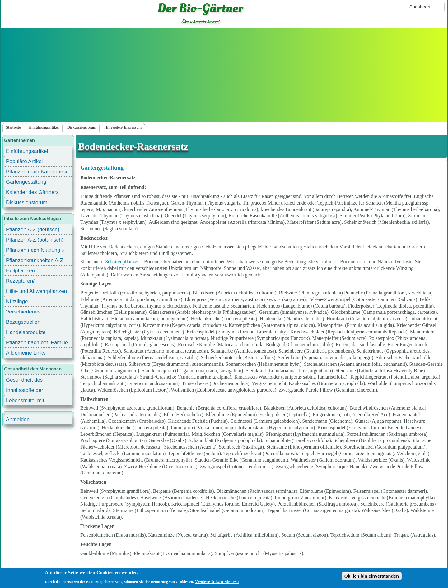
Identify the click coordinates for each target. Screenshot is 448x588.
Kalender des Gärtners (32, 192)
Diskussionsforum (81, 127)
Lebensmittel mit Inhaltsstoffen (25, 401)
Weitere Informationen (217, 581)
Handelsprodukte (26, 332)
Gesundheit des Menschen (24, 381)
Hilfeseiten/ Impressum (123, 127)
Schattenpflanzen (122, 261)
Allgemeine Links (26, 353)
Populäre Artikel (24, 161)
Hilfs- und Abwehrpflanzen (36, 291)
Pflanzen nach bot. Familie (37, 343)
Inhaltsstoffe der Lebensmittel (24, 391)
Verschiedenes (23, 312)
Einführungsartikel (44, 127)
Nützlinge (17, 301)
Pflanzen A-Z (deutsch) (32, 230)
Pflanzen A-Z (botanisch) (34, 240)
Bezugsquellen (23, 322)
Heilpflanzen (20, 271)
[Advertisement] (224, 75)
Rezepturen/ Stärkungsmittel (24, 282)
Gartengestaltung (102, 167)
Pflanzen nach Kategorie (34, 172)
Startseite (13, 127)
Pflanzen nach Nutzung (33, 250)
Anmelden (18, 419)
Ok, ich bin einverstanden (371, 576)
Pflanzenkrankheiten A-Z (34, 260)
